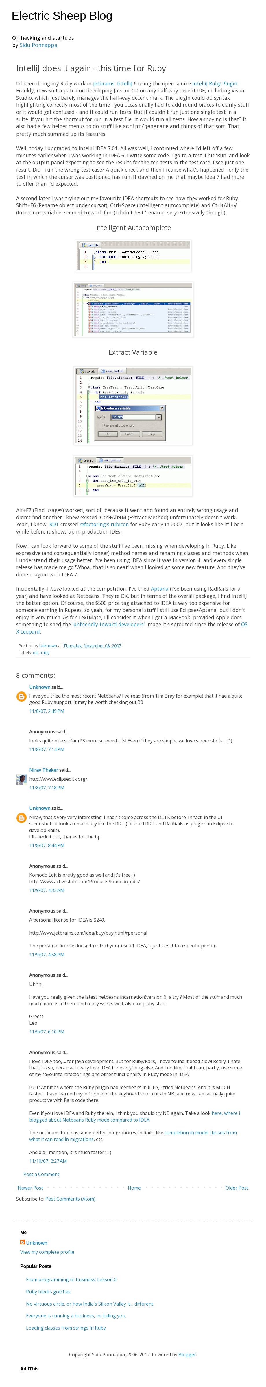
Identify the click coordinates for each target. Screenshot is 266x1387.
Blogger (187, 1354)
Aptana (160, 588)
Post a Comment (41, 1174)
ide (36, 652)
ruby (45, 652)
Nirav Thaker (43, 769)
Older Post (237, 1187)
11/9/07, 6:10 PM (46, 1031)
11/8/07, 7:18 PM (46, 787)
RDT (54, 523)
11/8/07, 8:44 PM (46, 845)
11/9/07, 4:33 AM (46, 890)
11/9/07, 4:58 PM (46, 954)
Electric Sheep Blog (62, 15)
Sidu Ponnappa (38, 44)
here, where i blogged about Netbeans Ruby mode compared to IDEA (134, 1115)
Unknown (39, 686)
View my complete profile (47, 1251)
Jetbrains (103, 83)
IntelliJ (125, 83)
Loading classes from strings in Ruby (66, 1327)
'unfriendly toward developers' (108, 623)
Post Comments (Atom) (70, 1198)
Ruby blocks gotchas (48, 1291)
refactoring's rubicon (104, 523)
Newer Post (30, 1187)
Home (134, 1187)
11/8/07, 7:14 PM (46, 749)
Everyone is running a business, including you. (76, 1315)
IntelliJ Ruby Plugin (214, 83)
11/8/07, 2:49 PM (46, 710)
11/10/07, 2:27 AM (48, 1160)
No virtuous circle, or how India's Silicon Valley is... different (89, 1303)
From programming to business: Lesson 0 (71, 1279)
